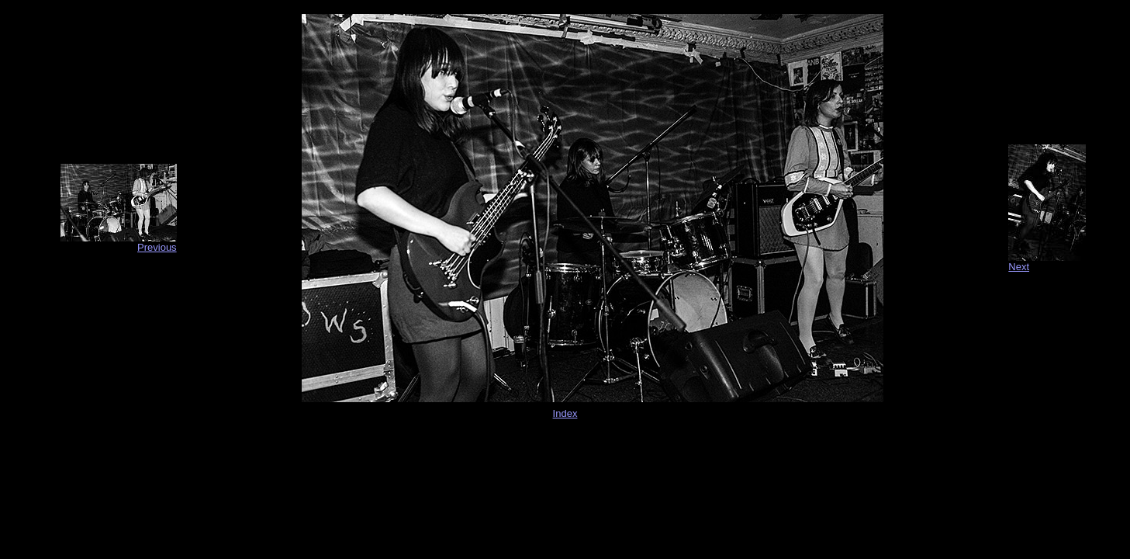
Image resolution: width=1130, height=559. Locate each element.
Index (565, 413)
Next (1018, 267)
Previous (157, 247)
